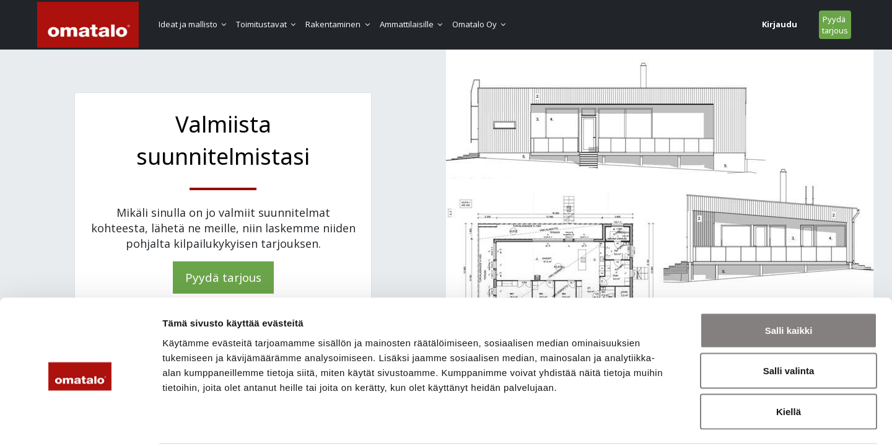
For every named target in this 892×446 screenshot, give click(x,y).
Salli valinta (789, 324)
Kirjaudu (714, 24)
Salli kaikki (789, 283)
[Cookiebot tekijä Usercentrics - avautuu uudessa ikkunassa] (80, 422)
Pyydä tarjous (770, 25)
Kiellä (788, 364)
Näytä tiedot (662, 421)
